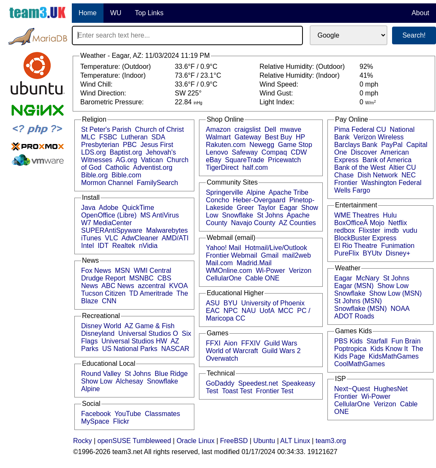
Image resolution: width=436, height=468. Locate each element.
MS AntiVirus (159, 215)
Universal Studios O (148, 333)
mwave (290, 129)
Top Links (149, 12)
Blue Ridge (171, 373)
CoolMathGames (359, 363)
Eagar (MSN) (353, 285)
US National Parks (130, 348)
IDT (103, 245)
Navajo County (253, 222)
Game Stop (295, 144)
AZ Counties (297, 222)
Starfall (377, 341)
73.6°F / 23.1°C (198, 75)
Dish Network (377, 175)
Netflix (397, 222)
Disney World (101, 325)
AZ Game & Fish (149, 325)
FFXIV (250, 343)
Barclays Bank (355, 144)
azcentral (151, 285)
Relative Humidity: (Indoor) (300, 75)
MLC (88, 137)
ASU (213, 303)
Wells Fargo (352, 190)
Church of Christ (159, 129)
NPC (230, 310)
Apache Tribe (288, 192)
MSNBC (141, 278)
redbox (344, 230)
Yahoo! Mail (223, 247)
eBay (213, 159)
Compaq (274, 152)
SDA (158, 137)
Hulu (390, 215)
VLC (111, 238)
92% (366, 66)
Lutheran (134, 137)
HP (300, 137)
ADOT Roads (354, 316)
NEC (408, 175)
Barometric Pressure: (113, 102)
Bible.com (126, 175)
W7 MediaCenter (106, 222)
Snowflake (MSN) (360, 308)
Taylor (267, 207)
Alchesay (129, 381)
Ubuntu (264, 440)
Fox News (96, 270)
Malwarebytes (167, 230)
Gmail (270, 255)
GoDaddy (220, 383)
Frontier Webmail (231, 255)
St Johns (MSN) (358, 301)
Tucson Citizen (103, 293)
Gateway (247, 137)
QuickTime (138, 207)
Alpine (90, 388)
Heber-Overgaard (259, 200)
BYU (230, 303)
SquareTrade (244, 159)
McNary (367, 278)
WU (116, 12)
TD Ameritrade (151, 293)
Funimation (397, 245)
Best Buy (278, 137)
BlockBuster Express (365, 238)
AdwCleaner (139, 238)
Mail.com (219, 263)
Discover (364, 152)
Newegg (261, 144)
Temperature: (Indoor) (113, 75)
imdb (391, 230)
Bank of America (387, 159)
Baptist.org (126, 152)
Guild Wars (280, 343)
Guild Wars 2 (281, 350)
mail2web (296, 255)
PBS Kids (348, 341)
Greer (245, 207)
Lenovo (217, 152)
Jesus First (157, 144)
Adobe (108, 207)
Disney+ (398, 253)
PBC (130, 144)
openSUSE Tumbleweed (134, 440)
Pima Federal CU (360, 129)
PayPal (392, 144)
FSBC (108, 137)
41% (366, 75)
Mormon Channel (107, 182)
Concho (217, 200)
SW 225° (188, 93)
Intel (87, 245)
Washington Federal (391, 182)
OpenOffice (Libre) (108, 215)
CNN (109, 301)
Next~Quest (352, 388)
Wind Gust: (277, 93)
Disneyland (97, 333)
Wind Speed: (279, 84)
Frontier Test (275, 391)
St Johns (138, 373)
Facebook (96, 413)
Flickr (121, 421)
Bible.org (94, 175)
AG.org (126, 159)
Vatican (152, 159)
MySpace (95, 421)
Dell (270, 129)
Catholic (117, 167)
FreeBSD (234, 440)
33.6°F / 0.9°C (196, 66)
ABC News (117, 285)
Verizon (300, 270)
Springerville (224, 192)
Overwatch (222, 358)
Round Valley (101, 373)
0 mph (369, 84)
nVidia (148, 245)
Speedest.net (258, 383)
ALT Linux (295, 440)
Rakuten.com (225, 144)
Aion (230, 343)
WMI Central (153, 270)
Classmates (162, 413)
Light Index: (277, 102)
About (420, 12)
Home (88, 12)
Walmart (218, 137)
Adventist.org (152, 167)
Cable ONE (262, 278)
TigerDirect (222, 167)
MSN (122, 270)
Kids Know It (389, 348)
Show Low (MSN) (395, 293)
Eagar (288, 207)
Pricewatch (284, 159)
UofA (266, 310)
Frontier (345, 182)
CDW (299, 152)
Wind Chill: (97, 84)
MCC (285, 310)
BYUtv (372, 253)
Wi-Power (270, 270)
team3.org (331, 440)
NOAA (399, 308)
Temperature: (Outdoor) (116, 66)
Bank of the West (360, 167)
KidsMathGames (394, 356)
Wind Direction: (104, 93)
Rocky (82, 440)
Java (88, 207)
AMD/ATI (175, 238)
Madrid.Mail (254, 263)
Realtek (123, 245)
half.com (255, 167)
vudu (410, 230)
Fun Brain (405, 341)
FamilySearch (157, 182)
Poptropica (350, 348)
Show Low (96, 381)
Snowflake (162, 381)
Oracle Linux (196, 440)
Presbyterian (100, 144)
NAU (249, 310)
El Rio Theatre (355, 245)
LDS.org (93, 152)
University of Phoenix (273, 303)
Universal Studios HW (134, 341)
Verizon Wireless (378, 137)
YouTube (127, 413)
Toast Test (237, 391)
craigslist (247, 129)
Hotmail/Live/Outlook (276, 247)
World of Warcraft (232, 350)
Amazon (218, 129)
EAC (213, 310)
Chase (344, 175)
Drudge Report (103, 278)
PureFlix (346, 253)
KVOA (178, 285)
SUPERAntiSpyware (111, 230)
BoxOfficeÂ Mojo (359, 222)
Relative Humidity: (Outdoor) (302, 66)
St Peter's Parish (106, 129)
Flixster (370, 230)
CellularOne (223, 278)
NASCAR (175, 348)
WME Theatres (356, 215)
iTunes (91, 238)
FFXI (213, 343)
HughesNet (391, 388)
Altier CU (402, 167)
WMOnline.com (229, 270)
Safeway (245, 152)
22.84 (188, 102)
